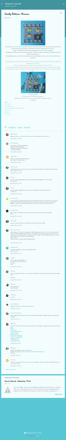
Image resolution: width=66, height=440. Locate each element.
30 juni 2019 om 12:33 (16, 194)
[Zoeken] (64, 4)
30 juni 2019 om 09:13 (16, 162)
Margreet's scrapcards (13, 3)
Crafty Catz (6, 112)
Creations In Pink (14, 338)
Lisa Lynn (12, 167)
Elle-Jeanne (13, 143)
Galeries (37, 435)
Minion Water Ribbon (43, 50)
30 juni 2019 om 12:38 (16, 205)
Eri (11, 188)
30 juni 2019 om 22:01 (16, 290)
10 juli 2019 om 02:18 (15, 366)
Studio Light (27, 127)
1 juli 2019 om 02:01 (15, 308)
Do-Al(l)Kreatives (14, 339)
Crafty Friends (6, 108)
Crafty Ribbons (19, 46)
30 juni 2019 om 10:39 (16, 183)
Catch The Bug (14, 333)
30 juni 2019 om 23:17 (16, 299)
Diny (11, 177)
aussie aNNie (13, 304)
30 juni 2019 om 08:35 (16, 138)
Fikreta (12, 295)
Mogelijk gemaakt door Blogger (33, 433)
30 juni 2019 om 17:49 (16, 243)
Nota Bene (13, 247)
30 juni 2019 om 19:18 (16, 266)
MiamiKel (12, 134)
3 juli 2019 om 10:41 (15, 355)
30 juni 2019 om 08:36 (16, 152)
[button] (61, 13)
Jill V (11, 360)
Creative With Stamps (15, 331)
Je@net (12, 156)
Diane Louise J (14, 230)
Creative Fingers (6, 110)
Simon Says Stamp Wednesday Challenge (33, 351)
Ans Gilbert (13, 210)
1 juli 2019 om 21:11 (15, 319)
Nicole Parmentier (15, 313)
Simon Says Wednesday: (8, 106)
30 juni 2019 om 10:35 (16, 173)
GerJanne (12, 198)
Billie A (12, 323)
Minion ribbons (50, 48)
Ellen (11, 271)
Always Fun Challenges (16, 335)
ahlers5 (12, 220)
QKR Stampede (6, 114)
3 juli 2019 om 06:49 (15, 343)
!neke (11, 284)
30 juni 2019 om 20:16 (16, 280)
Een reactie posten (10, 369)
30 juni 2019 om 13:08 (16, 216)
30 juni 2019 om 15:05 (16, 225)
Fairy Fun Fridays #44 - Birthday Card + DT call (17, 381)
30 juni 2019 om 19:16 (16, 253)
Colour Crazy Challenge (16, 337)
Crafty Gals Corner (15, 341)
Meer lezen (58, 394)
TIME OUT (6, 104)
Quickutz (20, 127)
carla (11, 258)
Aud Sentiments (14, 334)
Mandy (12, 348)
